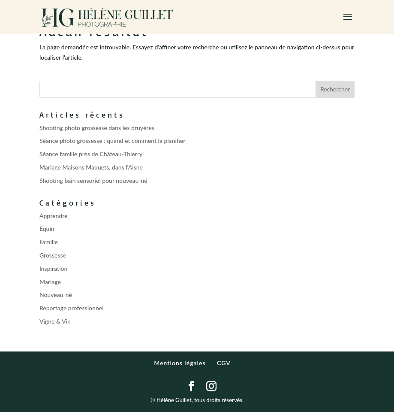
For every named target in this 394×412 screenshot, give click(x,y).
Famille (48, 241)
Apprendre (53, 215)
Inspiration (53, 268)
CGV (224, 363)
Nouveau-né (55, 294)
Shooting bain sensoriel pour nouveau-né (93, 180)
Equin (46, 228)
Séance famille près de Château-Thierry (90, 154)
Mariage (50, 281)
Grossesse (52, 255)
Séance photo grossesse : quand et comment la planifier (112, 140)
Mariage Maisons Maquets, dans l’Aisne (91, 167)
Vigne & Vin (55, 321)
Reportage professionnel (71, 308)
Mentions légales (179, 363)
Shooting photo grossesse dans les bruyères (96, 127)
